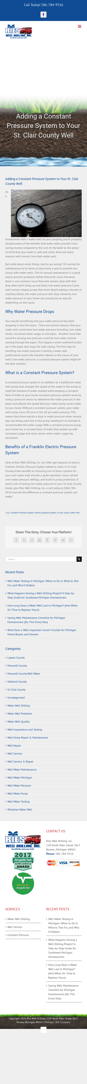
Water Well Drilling (18, 705)
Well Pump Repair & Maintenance (27, 737)
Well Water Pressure (19, 785)
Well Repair (14, 745)
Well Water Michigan (19, 777)
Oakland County (17, 681)
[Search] (79, 559)
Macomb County (17, 665)
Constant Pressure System (22, 512)
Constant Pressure (18, 935)
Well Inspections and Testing (24, 729)
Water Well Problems (19, 713)
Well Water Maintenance (21, 769)
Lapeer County (16, 657)
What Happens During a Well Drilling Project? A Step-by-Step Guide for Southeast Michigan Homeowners (62, 948)
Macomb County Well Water (23, 673)
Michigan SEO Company (57, 1022)
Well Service (14, 753)
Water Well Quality (18, 721)
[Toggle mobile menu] (80, 26)
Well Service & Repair (20, 761)
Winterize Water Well (19, 809)
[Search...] (41, 559)
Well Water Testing (18, 801)
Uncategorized (16, 697)
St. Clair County (16, 689)
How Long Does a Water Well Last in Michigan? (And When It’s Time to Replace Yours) (62, 971)
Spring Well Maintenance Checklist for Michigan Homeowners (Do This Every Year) (63, 992)
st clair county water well (68, 512)
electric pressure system (45, 512)
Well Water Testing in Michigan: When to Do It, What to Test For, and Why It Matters (63, 925)
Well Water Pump (17, 793)
